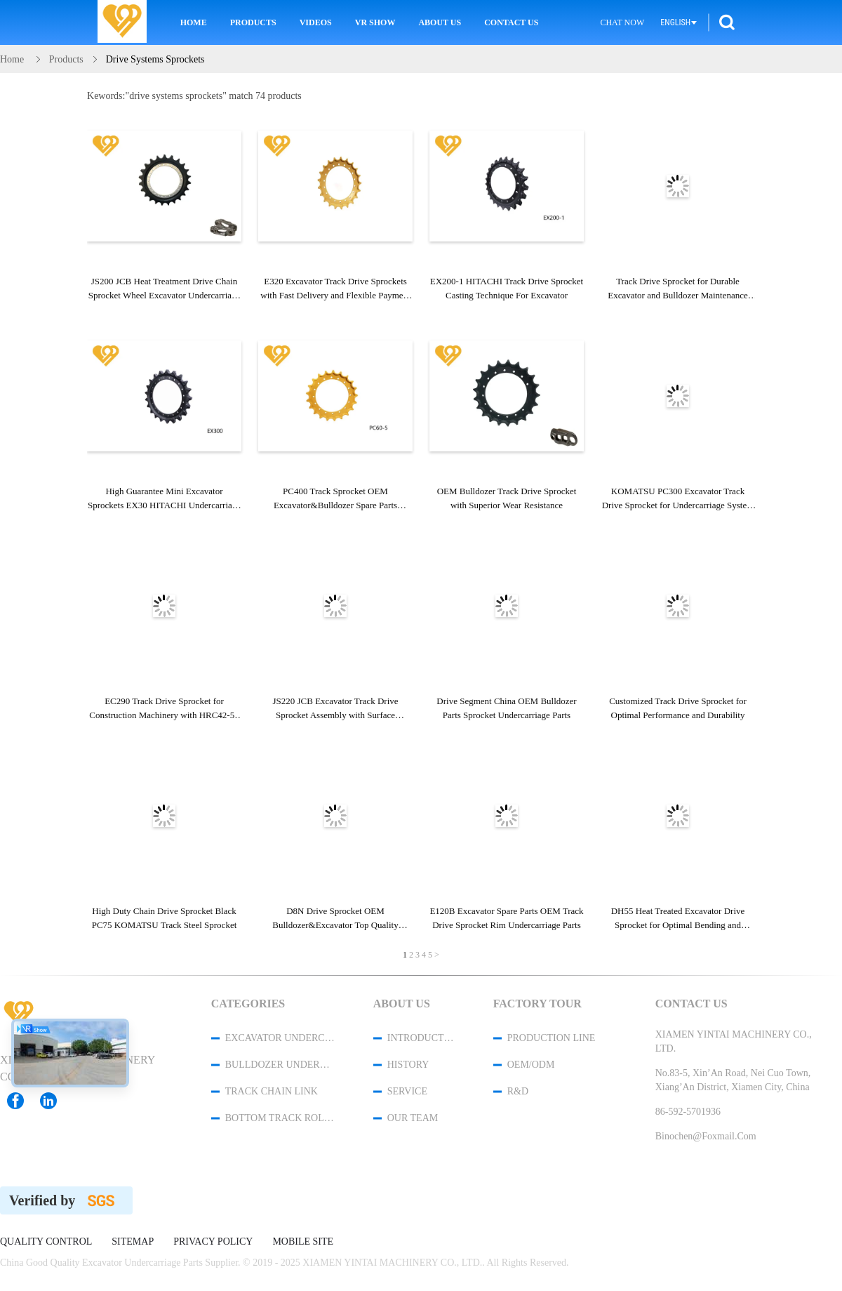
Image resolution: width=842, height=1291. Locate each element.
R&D (517, 1091)
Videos (316, 22)
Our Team (412, 1118)
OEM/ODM (531, 1064)
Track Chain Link (271, 1091)
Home (193, 22)
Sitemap (133, 1242)
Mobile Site (302, 1242)
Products (253, 22)
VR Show (375, 22)
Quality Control (46, 1242)
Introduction (421, 1038)
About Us (439, 22)
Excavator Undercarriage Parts (280, 1038)
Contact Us (511, 22)
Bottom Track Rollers (280, 1118)
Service (407, 1091)
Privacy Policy (213, 1242)
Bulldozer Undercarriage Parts (280, 1064)
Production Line (551, 1038)
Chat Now (622, 22)
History (408, 1064)
